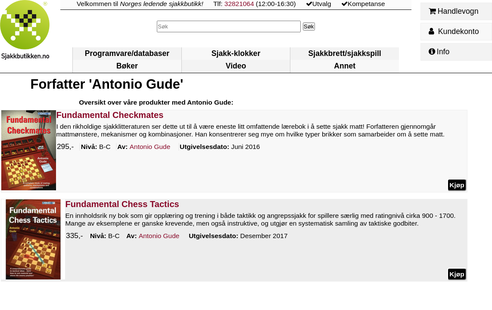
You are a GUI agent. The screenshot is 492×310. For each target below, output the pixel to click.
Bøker (127, 66)
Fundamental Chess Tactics (122, 204)
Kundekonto (454, 31)
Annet (344, 66)
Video (236, 66)
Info (439, 51)
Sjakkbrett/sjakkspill (344, 53)
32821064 (239, 3)
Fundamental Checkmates (110, 115)
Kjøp (457, 184)
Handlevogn (453, 11)
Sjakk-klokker (236, 53)
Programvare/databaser (127, 53)
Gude (150, 147)
